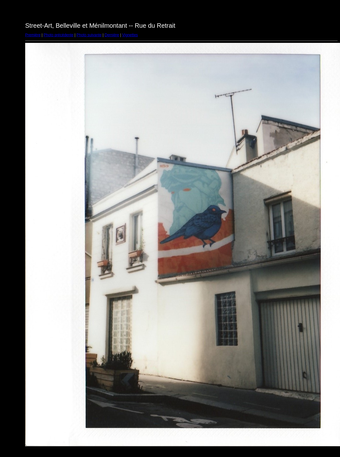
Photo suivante (88, 35)
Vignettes (130, 35)
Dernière (112, 35)
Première (33, 35)
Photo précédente (58, 35)
